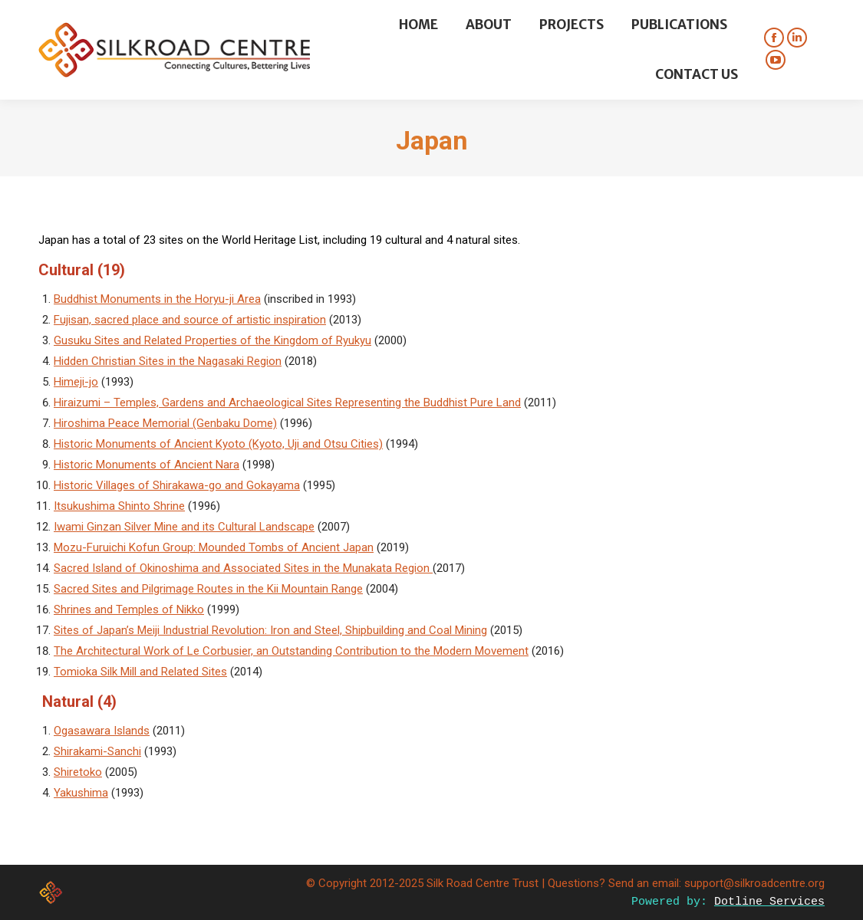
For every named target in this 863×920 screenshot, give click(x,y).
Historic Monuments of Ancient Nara (146, 465)
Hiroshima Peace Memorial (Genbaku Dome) (165, 423)
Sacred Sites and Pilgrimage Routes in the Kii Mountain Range (208, 589)
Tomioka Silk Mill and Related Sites (140, 671)
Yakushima (81, 793)
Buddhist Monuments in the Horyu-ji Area (157, 299)
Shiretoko (78, 772)
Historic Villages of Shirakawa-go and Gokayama (177, 485)
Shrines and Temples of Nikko (129, 609)
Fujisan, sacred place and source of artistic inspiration (190, 320)
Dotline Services (769, 902)
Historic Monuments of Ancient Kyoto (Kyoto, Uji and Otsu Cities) (218, 444)
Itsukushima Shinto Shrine (119, 506)
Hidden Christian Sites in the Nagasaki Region (168, 361)
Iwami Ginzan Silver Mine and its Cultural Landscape (184, 527)
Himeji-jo (76, 382)
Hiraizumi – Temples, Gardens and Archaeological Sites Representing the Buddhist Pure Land (287, 402)
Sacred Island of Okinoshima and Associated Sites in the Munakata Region (243, 568)
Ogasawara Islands (102, 731)
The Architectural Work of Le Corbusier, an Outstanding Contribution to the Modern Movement (291, 651)
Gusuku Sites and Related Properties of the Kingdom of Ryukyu (212, 340)
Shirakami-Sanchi (97, 751)
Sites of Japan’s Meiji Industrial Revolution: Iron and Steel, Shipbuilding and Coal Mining (270, 630)
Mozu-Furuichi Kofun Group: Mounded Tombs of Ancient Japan (214, 547)
